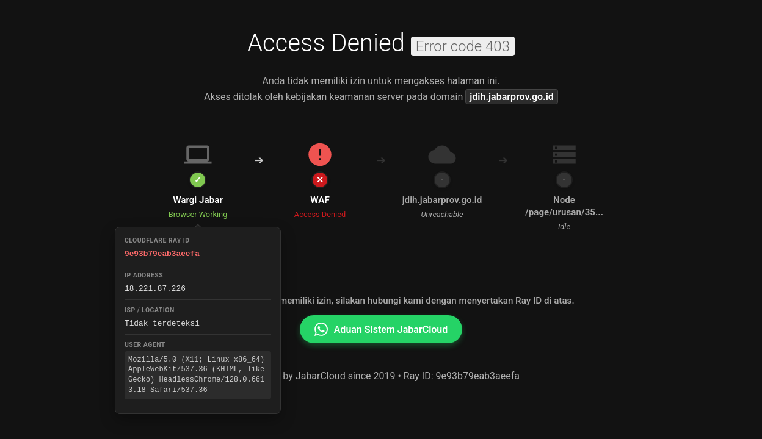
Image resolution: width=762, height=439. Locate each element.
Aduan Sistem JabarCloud (381, 329)
